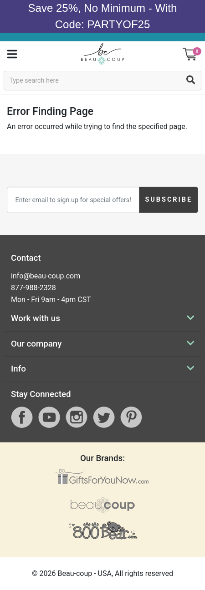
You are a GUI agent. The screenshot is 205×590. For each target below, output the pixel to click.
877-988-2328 (33, 287)
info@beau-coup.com (45, 276)
